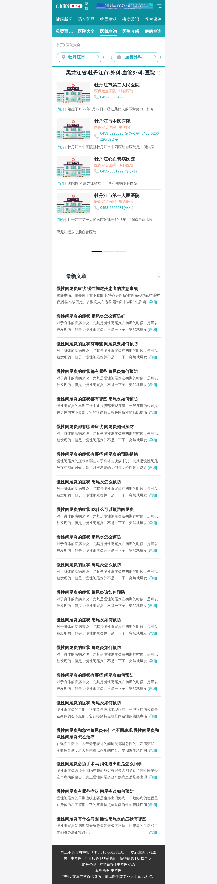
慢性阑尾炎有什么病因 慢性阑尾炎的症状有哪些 (101, 819)
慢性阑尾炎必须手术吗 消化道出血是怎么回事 (99, 763)
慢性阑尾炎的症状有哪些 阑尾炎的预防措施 (97, 454)
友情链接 (107, 864)
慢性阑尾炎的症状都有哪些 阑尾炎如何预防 (97, 371)
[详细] (152, 302)
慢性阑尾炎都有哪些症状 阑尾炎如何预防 (95, 426)
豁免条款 (89, 864)
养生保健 (153, 19)
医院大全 (86, 31)
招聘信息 (127, 858)
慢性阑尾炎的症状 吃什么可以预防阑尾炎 (95, 509)
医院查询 (108, 31)
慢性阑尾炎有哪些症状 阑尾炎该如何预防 (95, 791)
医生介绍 (130, 31)
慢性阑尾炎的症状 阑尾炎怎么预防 (89, 482)
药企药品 (86, 19)
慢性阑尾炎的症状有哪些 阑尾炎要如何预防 (97, 343)
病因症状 (108, 19)
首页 (60, 45)
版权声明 (144, 858)
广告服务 (92, 858)
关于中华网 (73, 858)
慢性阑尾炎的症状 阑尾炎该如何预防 (91, 592)
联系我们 (109, 858)
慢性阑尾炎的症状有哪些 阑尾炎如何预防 (95, 675)
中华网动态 (126, 864)
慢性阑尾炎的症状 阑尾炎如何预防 (89, 620)
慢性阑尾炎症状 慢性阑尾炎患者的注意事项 (97, 288)
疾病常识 (130, 19)
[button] (97, 251)
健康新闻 (64, 19)
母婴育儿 (64, 31)
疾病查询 (153, 31)
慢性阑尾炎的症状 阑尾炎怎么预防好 (91, 316)
